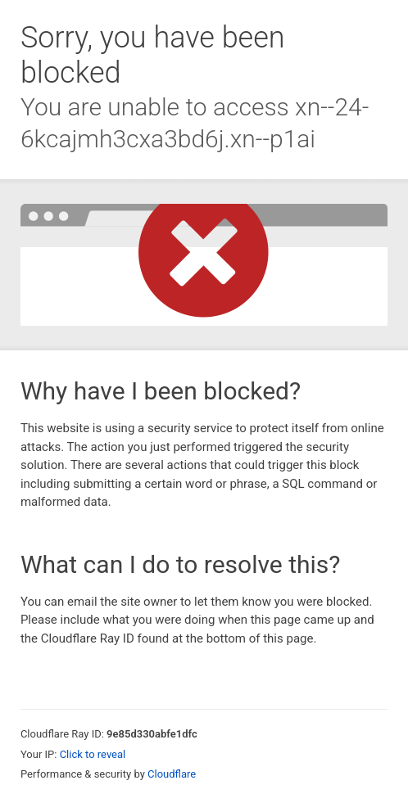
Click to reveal (93, 754)
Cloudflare (171, 774)
